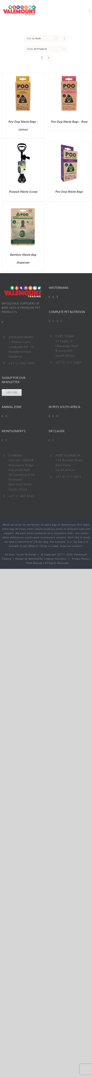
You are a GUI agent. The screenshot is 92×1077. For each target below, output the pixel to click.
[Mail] (2, 322)
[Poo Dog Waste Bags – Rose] (69, 74)
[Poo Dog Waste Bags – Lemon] (23, 74)
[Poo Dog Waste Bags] (69, 144)
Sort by (34, 38)
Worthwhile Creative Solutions (47, 559)
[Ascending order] (64, 38)
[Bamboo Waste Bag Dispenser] (23, 207)
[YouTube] (53, 297)
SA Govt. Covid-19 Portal (20, 554)
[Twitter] (53, 321)
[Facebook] (49, 297)
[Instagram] (57, 297)
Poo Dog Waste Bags (69, 191)
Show (37, 49)
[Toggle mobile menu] (89, 11)
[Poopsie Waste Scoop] (23, 144)
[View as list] (49, 57)
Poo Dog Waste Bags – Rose (69, 121)
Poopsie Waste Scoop (23, 191)
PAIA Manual (34, 563)
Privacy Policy (80, 559)
